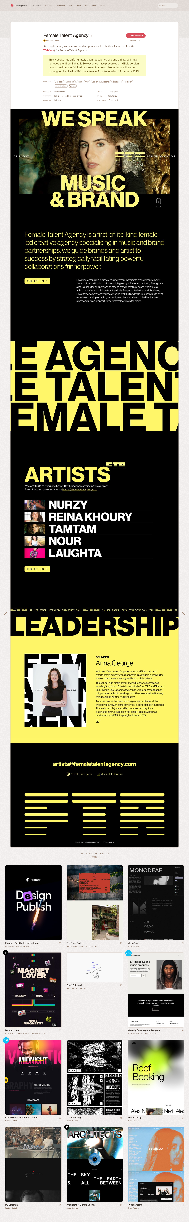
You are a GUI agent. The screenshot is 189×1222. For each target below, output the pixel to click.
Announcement (72, 946)
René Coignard (74, 985)
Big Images (117, 82)
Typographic (112, 92)
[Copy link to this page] (92, 36)
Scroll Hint (70, 82)
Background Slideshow (101, 82)
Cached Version (136, 35)
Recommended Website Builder (17, 946)
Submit (94, 856)
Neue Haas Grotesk (75, 96)
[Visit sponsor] (60, 943)
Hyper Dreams (135, 1204)
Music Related (59, 92)
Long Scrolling (60, 86)
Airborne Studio (52, 41)
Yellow (114, 96)
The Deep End (74, 943)
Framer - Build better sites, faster (22, 943)
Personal (83, 988)
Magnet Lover (12, 1030)
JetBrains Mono (60, 96)
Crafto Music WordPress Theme (21, 1117)
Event (81, 946)
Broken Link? (135, 41)
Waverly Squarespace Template (144, 1030)
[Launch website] (121, 943)
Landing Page (10, 1033)
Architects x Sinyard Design (81, 1204)
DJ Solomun (11, 1204)
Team (79, 82)
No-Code (144, 1033)
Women (72, 86)
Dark (109, 96)
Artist (87, 82)
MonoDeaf (133, 943)
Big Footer (59, 82)
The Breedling (74, 1117)
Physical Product (39, 1033)
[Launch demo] (182, 1030)
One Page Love (21, 6)
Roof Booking (134, 1117)
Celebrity (128, 82)
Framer (5, 952)
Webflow (48, 50)
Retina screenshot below (92, 67)
